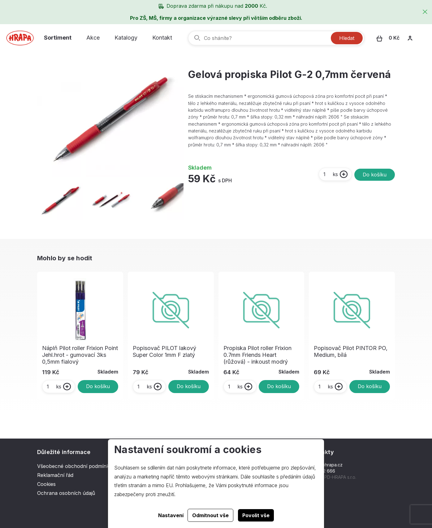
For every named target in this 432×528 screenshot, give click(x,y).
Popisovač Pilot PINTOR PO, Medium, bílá (350, 351)
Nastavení (171, 515)
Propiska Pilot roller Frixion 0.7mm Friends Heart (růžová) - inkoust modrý (257, 355)
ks (330, 174)
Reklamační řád (55, 475)
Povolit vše (256, 515)
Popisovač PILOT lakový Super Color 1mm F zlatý (164, 351)
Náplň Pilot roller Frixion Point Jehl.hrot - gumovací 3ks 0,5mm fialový (80, 355)
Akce (93, 37)
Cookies (46, 484)
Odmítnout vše (210, 515)
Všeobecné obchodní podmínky (74, 466)
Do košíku (375, 174)
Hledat (346, 38)
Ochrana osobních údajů (66, 493)
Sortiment (57, 37)
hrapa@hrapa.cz (326, 464)
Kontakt (162, 37)
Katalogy (125, 37)
